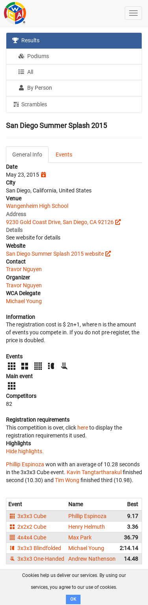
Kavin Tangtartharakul (94, 472)
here (82, 427)
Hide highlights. (25, 451)
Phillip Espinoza (25, 464)
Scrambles (29, 103)
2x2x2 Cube (27, 527)
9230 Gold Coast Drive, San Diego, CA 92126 (60, 222)
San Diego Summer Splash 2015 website (55, 254)
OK (73, 599)
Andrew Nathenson (92, 559)
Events (64, 154)
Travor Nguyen (24, 269)
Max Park (80, 537)
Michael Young (24, 301)
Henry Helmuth (86, 527)
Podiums (33, 56)
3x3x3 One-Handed (36, 559)
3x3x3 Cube (27, 516)
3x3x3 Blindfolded (34, 548)
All (25, 72)
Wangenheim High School (37, 206)
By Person (35, 88)
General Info (27, 154)
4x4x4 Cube (27, 537)
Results (25, 40)
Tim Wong (67, 480)
